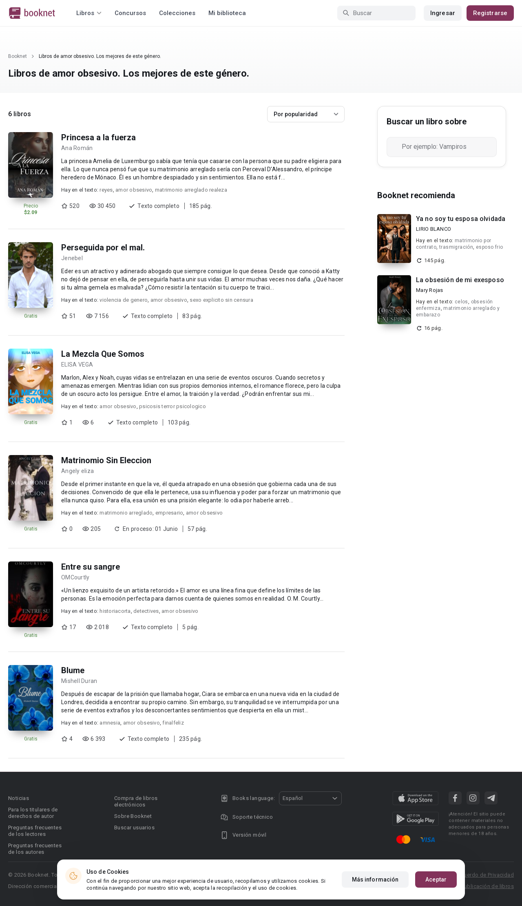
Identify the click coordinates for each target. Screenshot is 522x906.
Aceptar (436, 879)
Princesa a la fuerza (98, 137)
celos (461, 302)
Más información (375, 879)
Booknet (17, 56)
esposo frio (489, 247)
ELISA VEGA (77, 364)
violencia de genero (124, 300)
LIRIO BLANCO (433, 229)
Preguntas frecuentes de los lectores (35, 830)
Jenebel (72, 258)
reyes (106, 190)
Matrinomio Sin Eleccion (106, 460)
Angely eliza (77, 471)
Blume (72, 670)
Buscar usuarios (134, 827)
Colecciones (177, 13)
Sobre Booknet (133, 816)
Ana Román (77, 148)
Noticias (18, 798)
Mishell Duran (79, 681)
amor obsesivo (133, 190)
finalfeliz (173, 723)
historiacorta (115, 611)
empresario (169, 513)
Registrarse (490, 13)
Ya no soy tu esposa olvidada (460, 219)
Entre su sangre (90, 567)
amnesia (110, 723)
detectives (146, 611)
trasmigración (456, 247)
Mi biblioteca (227, 13)
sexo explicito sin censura (221, 300)
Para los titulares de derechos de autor (33, 813)
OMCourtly (75, 577)
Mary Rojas (429, 290)
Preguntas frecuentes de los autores (35, 848)
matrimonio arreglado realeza (191, 190)
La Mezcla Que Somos (102, 354)
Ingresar (442, 13)
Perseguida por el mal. (103, 247)
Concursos (130, 13)
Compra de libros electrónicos (135, 801)
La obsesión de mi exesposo (460, 280)
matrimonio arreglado (126, 513)
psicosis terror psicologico (172, 406)
